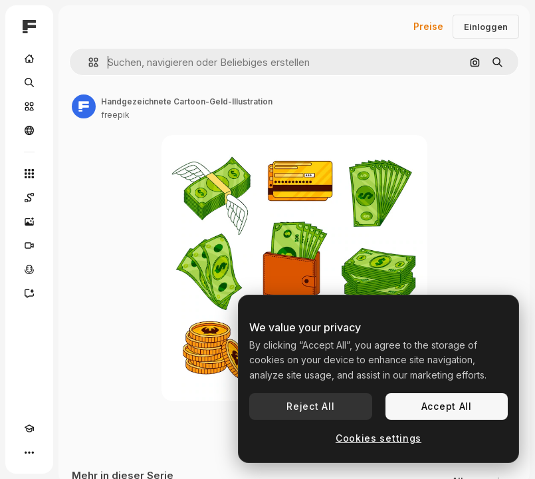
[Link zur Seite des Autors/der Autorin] (84, 106)
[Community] (29, 130)
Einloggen (486, 26)
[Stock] (29, 106)
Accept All (446, 406)
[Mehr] (29, 452)
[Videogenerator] (29, 245)
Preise (428, 26)
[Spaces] (29, 197)
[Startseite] (29, 58)
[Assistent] (29, 293)
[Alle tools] (29, 173)
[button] (88, 62)
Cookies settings (378, 438)
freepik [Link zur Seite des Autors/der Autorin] (115, 115)
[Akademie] (29, 428)
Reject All (310, 406)
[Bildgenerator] (29, 221)
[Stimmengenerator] (29, 269)
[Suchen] (29, 82)
